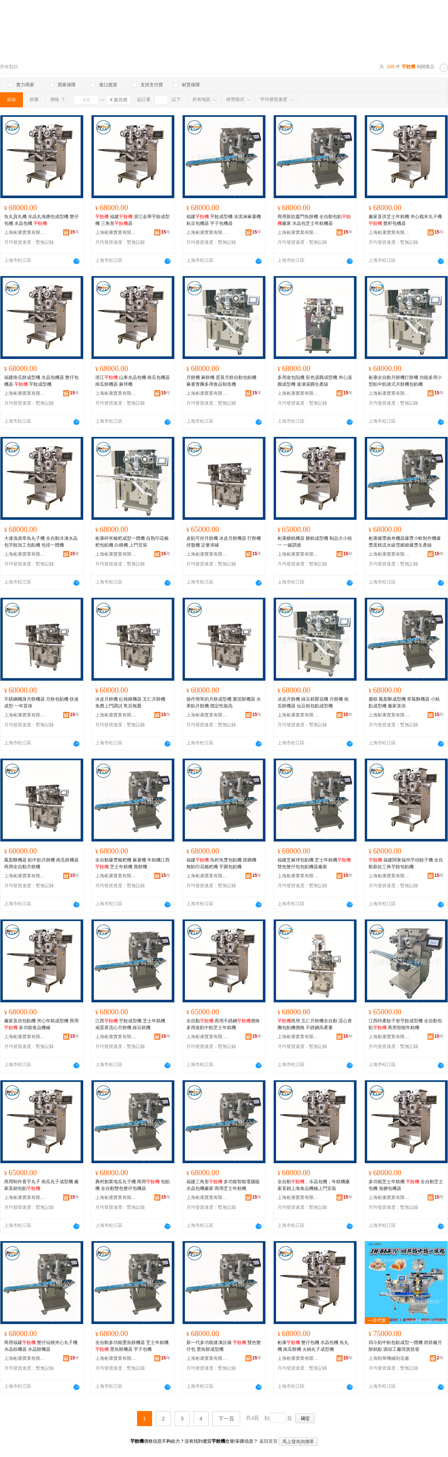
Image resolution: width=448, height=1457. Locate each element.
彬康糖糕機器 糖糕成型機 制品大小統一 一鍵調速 (314, 542)
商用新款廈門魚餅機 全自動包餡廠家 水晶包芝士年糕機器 (314, 220)
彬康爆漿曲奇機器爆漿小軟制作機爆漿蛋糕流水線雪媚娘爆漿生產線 (405, 542)
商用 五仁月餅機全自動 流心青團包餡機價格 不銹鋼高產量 (314, 1024)
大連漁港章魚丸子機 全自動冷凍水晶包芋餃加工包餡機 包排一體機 (41, 542)
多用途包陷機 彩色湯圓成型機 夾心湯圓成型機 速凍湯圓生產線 (314, 381)
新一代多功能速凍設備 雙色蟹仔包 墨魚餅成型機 (223, 1346)
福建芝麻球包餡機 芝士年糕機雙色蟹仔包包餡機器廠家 (314, 863)
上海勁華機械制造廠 (389, 1358)
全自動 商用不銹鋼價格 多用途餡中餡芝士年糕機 (223, 1024)
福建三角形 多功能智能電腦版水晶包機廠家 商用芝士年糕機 (223, 1185)
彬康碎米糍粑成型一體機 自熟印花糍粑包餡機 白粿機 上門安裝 (132, 542)
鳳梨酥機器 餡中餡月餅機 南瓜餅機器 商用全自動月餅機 (41, 863)
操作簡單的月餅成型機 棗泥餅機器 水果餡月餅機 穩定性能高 (223, 702)
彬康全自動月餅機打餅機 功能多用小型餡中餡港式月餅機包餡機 (405, 381)
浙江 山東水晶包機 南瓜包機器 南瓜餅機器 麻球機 (132, 381)
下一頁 (226, 1419)
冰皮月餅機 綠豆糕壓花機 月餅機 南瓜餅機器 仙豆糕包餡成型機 (313, 702)
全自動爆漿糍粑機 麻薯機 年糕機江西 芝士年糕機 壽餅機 (132, 863)
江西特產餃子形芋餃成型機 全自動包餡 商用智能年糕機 (405, 1024)
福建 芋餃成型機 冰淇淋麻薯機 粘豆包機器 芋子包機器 (223, 220)
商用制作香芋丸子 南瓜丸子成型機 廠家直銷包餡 (41, 1185)
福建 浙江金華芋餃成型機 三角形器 (132, 220)
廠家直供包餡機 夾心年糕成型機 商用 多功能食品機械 (41, 1024)
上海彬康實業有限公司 (25, 232)
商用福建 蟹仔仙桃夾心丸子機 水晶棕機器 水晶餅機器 (41, 1346)
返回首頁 (268, 1441)
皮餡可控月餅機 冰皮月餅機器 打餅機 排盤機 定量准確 (223, 542)
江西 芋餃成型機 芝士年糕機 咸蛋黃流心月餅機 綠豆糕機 (130, 1024)
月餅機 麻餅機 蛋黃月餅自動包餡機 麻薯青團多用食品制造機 (221, 381)
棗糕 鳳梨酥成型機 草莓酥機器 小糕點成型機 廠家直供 (404, 702)
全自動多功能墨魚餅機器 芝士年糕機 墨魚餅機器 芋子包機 (132, 1346)
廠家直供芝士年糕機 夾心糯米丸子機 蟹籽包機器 (405, 220)
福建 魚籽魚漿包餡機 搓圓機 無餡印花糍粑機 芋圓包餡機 (221, 863)
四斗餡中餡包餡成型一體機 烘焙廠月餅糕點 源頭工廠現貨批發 (405, 1346)
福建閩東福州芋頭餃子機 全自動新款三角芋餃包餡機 (406, 863)
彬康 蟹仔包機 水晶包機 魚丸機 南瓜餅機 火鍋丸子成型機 (313, 1346)
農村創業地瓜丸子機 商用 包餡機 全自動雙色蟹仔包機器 (132, 1185)
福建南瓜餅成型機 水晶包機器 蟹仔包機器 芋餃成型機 (41, 381)
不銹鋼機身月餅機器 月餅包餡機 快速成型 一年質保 (41, 702)
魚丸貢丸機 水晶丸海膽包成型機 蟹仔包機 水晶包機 (41, 220)
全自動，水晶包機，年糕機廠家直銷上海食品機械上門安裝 (313, 1185)
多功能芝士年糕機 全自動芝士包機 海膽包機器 (406, 1185)
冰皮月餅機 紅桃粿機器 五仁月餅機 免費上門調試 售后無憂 (130, 702)
